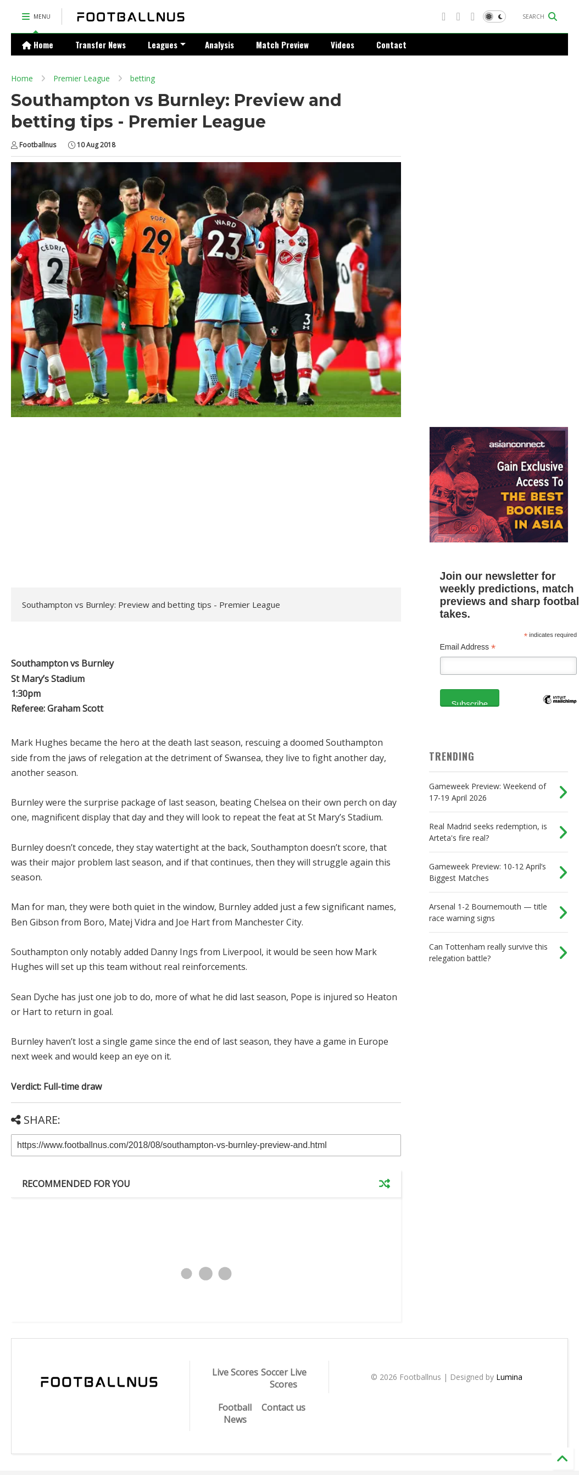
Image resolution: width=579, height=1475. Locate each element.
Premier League (81, 78)
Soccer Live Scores (284, 1378)
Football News (235, 1413)
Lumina (509, 1377)
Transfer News (100, 44)
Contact (391, 44)
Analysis (219, 44)
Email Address (468, 647)
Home (37, 44)
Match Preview (282, 44)
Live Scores (235, 1372)
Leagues (167, 44)
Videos (342, 44)
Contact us (283, 1407)
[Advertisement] (103, 505)
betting (142, 78)
